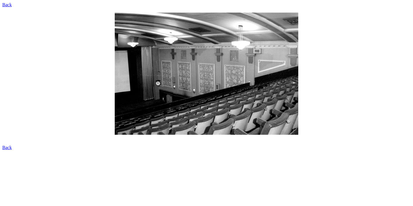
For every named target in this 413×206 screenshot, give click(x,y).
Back (7, 4)
